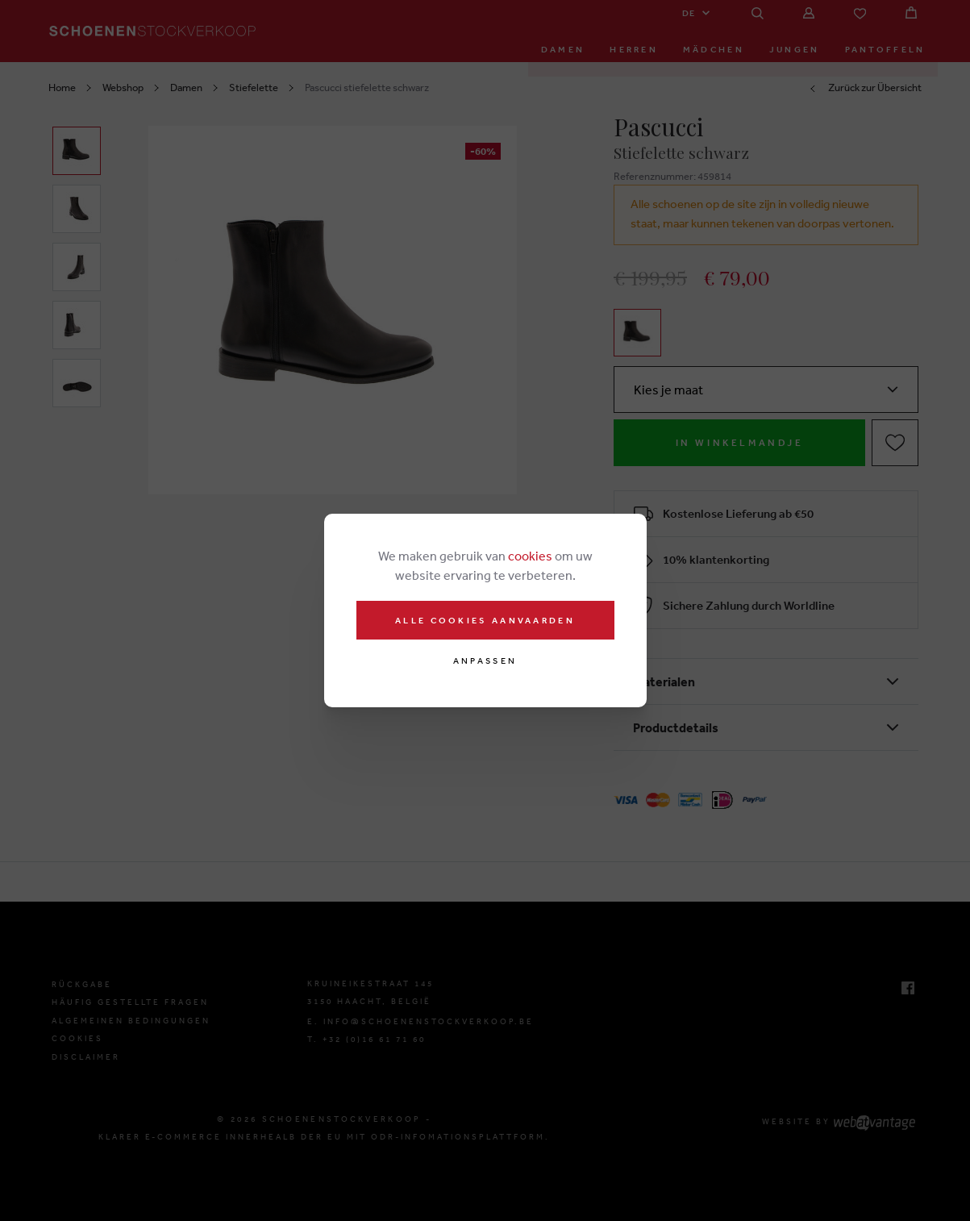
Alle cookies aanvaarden (485, 620)
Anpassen (485, 661)
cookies (530, 556)
